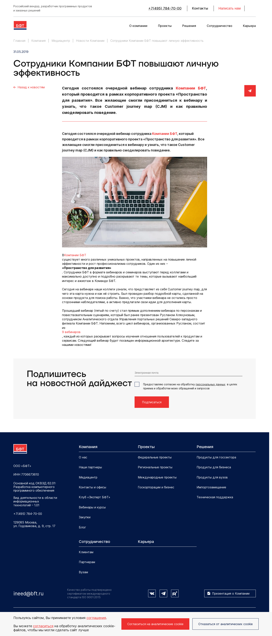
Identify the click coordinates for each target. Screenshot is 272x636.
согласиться (43, 626)
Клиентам (86, 552)
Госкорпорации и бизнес (156, 487)
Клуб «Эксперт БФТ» (94, 497)
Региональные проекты (155, 467)
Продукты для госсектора (216, 457)
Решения (189, 26)
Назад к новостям (31, 87)
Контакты (200, 8)
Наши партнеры (90, 467)
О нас (83, 457)
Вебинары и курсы (92, 507)
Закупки (84, 517)
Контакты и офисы (92, 487)
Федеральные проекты (155, 457)
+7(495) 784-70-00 (165, 8)
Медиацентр (88, 477)
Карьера (249, 26)
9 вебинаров (71, 332)
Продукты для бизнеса (214, 467)
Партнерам (87, 562)
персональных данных (210, 384)
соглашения (96, 618)
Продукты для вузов (212, 477)
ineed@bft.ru (28, 594)
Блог (82, 527)
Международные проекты (157, 477)
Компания (88, 446)
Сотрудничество (219, 26)
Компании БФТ (191, 88)
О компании (138, 26)
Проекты (165, 26)
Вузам (83, 572)
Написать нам (230, 8)
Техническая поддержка (215, 497)
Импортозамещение (211, 487)
